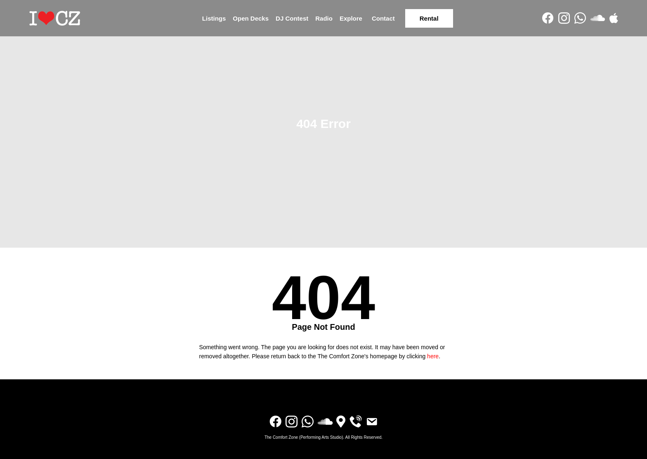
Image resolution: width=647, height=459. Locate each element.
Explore (351, 18)
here (433, 356)
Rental (429, 18)
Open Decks (251, 18)
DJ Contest (292, 18)
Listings (214, 18)
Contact (383, 18)
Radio (324, 18)
